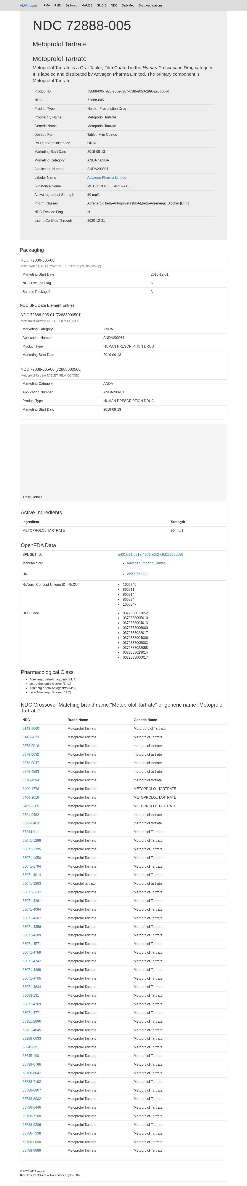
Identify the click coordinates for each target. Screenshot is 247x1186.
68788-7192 (31, 1082)
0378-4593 (30, 771)
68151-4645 (31, 1030)
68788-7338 (31, 1133)
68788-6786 (31, 1064)
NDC (114, 5)
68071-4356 (31, 927)
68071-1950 (31, 858)
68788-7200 (31, 1116)
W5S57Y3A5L (138, 574)
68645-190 (30, 1056)
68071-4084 (31, 909)
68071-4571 (31, 944)
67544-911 (30, 832)
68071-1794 (31, 866)
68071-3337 (31, 892)
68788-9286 (31, 1125)
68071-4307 (31, 918)
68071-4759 (31, 952)
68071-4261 (31, 901)
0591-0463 (30, 823)
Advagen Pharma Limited (106, 177)
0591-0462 (30, 815)
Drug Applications (150, 5)
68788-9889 (31, 1150)
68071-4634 (31, 987)
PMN (58, 5)
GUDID (102, 5)
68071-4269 (31, 970)
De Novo (71, 5)
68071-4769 (31, 1004)
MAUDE (87, 5)
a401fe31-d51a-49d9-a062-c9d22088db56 (150, 554)
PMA (46, 5)
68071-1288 (31, 840)
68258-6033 (31, 1038)
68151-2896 (31, 1021)
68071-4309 (31, 935)
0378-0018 (30, 746)
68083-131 (30, 995)
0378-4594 (30, 780)
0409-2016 (30, 797)
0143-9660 (30, 728)
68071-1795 (31, 849)
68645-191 (30, 1047)
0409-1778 (30, 789)
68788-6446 (31, 1107)
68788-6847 (31, 1073)
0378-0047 (30, 763)
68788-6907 (31, 1090)
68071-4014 (31, 875)
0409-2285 (30, 806)
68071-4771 (31, 1013)
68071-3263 (31, 883)
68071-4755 (31, 978)
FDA (28, 5)
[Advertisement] (123, 458)
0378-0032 (30, 754)
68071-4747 (31, 961)
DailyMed (128, 5)
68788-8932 (31, 1099)
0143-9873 (30, 737)
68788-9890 (31, 1142)
